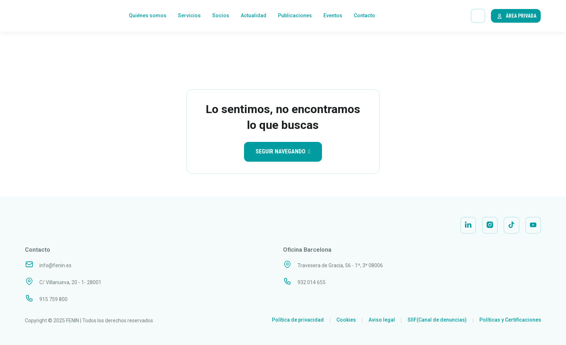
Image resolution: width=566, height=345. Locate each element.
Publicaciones (295, 16)
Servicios (189, 16)
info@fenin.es (55, 265)
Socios (220, 16)
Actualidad (253, 16)
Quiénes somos (147, 16)
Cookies (346, 320)
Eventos (332, 16)
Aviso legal (382, 320)
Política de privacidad (298, 320)
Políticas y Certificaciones (510, 320)
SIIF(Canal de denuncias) (437, 320)
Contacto (364, 16)
